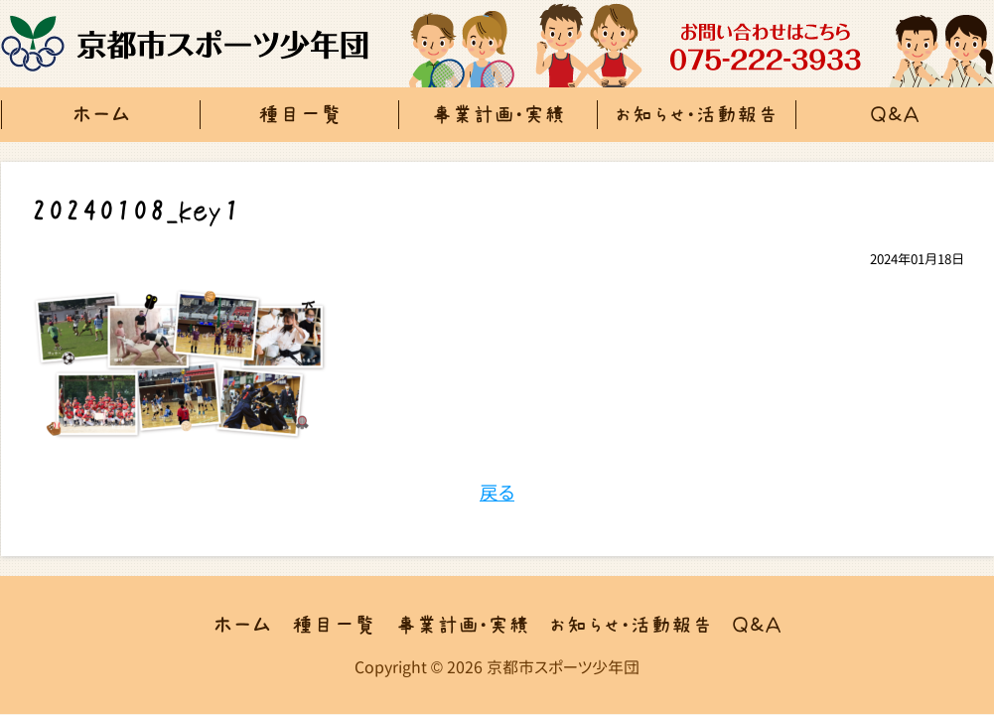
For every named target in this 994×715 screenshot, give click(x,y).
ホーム (101, 114)
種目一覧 (300, 114)
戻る (497, 492)
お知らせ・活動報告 (697, 114)
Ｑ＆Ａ (757, 625)
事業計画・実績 (498, 114)
